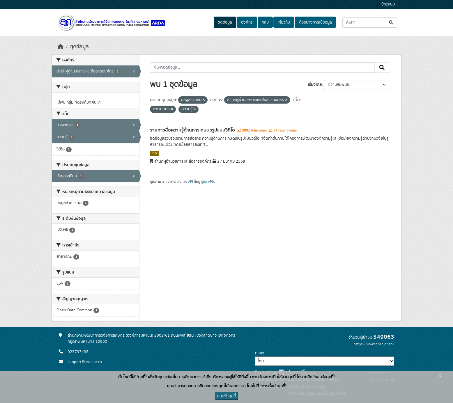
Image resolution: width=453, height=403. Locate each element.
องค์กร (247, 22)
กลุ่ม (265, 22)
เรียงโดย (315, 85)
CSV (154, 153)
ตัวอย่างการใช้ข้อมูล (315, 22)
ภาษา (259, 353)
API (190, 181)
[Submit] (391, 22)
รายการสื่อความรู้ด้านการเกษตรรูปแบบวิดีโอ (193, 130)
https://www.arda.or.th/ (373, 344)
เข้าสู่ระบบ (388, 4)
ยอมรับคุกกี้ (226, 396)
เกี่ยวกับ (284, 22)
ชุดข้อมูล (225, 22)
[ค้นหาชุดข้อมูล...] (369, 22)
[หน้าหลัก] (60, 47)
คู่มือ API (207, 181)
